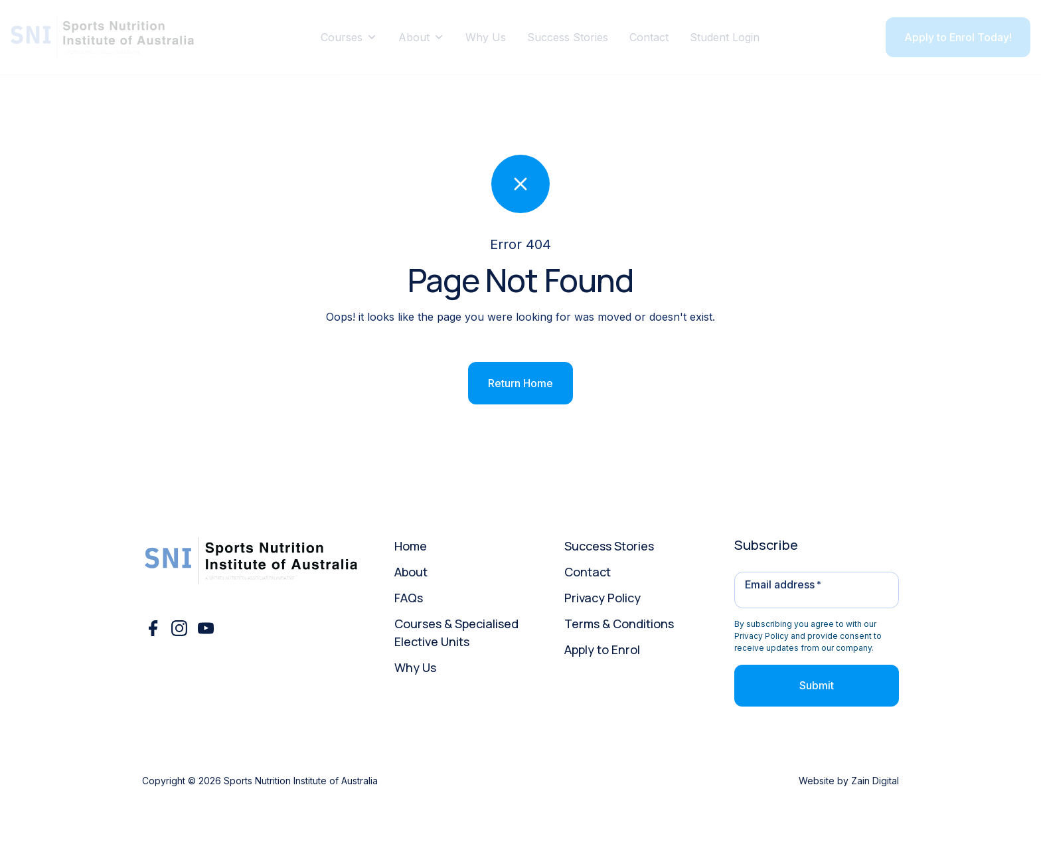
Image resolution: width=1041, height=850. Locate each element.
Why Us (485, 37)
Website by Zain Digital (849, 780)
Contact (649, 37)
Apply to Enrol (602, 649)
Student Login (725, 37)
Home (410, 546)
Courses (349, 37)
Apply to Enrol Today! (958, 37)
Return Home (520, 383)
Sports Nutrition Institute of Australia (301, 780)
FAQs (408, 598)
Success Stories (567, 37)
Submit (816, 685)
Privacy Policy (602, 598)
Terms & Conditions (619, 624)
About (421, 37)
